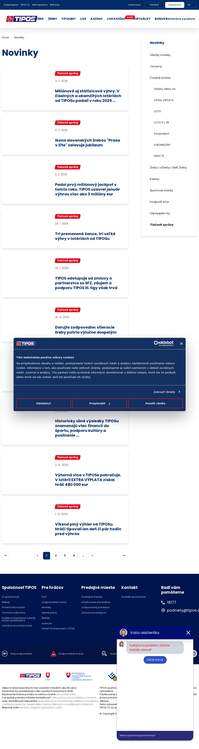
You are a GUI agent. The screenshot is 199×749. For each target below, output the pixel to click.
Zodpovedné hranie (54, 608)
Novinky (19, 37)
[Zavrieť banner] (181, 343)
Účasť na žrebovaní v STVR (58, 635)
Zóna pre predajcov (93, 619)
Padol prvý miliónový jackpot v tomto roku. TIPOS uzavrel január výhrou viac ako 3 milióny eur (88, 194)
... (83, 562)
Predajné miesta (91, 603)
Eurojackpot (161, 133)
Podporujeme (11, 4)
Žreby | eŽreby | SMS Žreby (168, 167)
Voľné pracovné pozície (17, 632)
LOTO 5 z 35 (161, 122)
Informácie (134, 4)
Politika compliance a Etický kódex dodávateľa (19, 625)
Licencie (47, 629)
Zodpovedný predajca (95, 613)
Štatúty (46, 624)
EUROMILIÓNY (162, 145)
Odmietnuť (43, 403)
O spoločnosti (10, 603)
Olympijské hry (160, 213)
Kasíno (154, 179)
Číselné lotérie (160, 78)
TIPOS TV (25, 4)
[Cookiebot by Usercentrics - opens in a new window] (156, 343)
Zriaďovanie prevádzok (95, 608)
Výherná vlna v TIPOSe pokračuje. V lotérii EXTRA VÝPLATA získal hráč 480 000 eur (87, 485)
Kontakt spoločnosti (133, 603)
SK (189, 4)
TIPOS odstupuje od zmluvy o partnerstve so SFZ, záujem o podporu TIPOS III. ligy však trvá (86, 288)
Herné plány (49, 619)
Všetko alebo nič (165, 89)
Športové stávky (161, 190)
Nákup (6, 608)
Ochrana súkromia (13, 619)
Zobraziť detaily (164, 391)
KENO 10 (159, 156)
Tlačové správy (161, 225)
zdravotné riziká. (66, 700)
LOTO (157, 111)
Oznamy (156, 66)
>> (124, 562)
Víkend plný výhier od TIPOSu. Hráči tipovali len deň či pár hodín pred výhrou (85, 535)
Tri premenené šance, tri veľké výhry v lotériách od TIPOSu (86, 241)
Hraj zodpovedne (21, 660)
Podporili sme (159, 202)
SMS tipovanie (39, 4)
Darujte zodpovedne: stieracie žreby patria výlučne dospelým (86, 335)
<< (5, 562)
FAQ (44, 603)
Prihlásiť (154, 4)
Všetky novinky (160, 55)
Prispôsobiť (99, 403)
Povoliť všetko (155, 403)
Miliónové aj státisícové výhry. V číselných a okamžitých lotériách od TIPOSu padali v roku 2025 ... (88, 98)
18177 (171, 608)
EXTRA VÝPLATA (163, 100)
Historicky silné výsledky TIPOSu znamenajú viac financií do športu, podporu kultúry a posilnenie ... (87, 433)
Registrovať (175, 4)
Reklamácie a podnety (180, 18)
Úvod (5, 37)
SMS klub (54, 4)
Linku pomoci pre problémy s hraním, (74, 703)
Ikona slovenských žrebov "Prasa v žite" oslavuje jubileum (88, 148)
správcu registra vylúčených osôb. (41, 713)
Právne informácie (13, 613)
